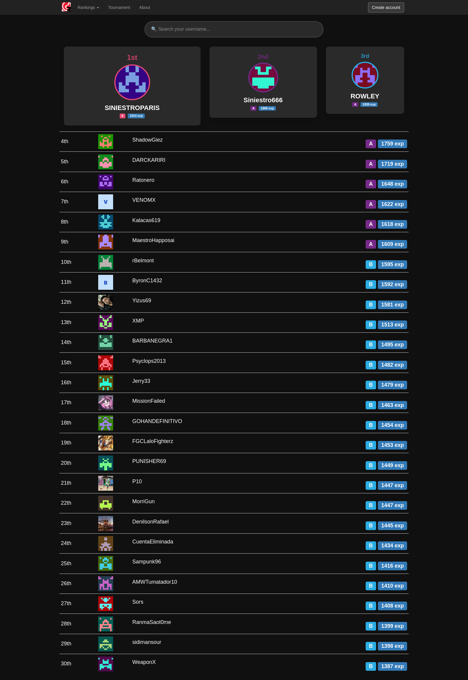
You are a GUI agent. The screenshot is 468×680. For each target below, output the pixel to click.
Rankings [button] (88, 7)
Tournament (119, 7)
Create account (386, 7)
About (144, 7)
